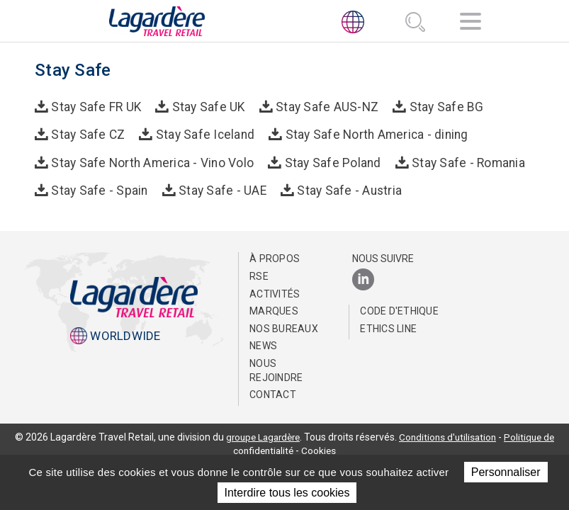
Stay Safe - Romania (461, 161)
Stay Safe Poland (328, 161)
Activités (274, 292)
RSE (259, 274)
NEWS (263, 344)
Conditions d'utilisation (450, 435)
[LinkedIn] (363, 278)
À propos (274, 257)
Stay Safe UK (205, 106)
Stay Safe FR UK (95, 106)
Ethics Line (388, 326)
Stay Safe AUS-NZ (321, 106)
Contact (272, 393)
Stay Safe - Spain (98, 188)
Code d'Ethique (399, 309)
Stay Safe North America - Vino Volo (151, 161)
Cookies (320, 449)
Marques (273, 309)
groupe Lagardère (260, 435)
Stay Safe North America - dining (369, 134)
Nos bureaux (283, 326)
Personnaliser (506, 472)
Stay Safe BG (437, 106)
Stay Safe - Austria (342, 188)
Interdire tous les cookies (287, 493)
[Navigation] (470, 24)
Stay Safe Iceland (201, 134)
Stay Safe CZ (87, 134)
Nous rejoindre (276, 369)
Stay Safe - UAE (218, 188)
